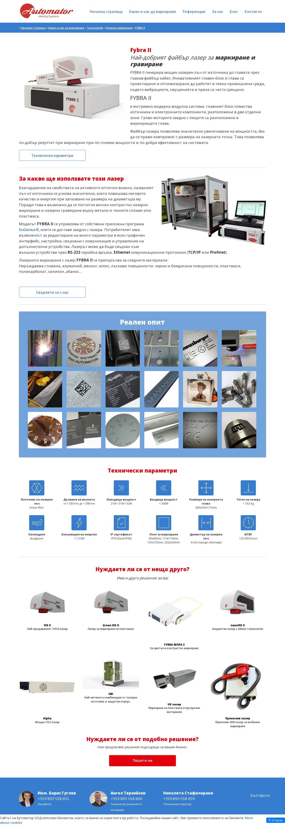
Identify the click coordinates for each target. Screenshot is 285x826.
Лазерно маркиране (119, 28)
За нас (217, 11)
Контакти (253, 11)
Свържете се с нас (52, 292)
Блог (234, 11)
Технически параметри (52, 155)
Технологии (95, 28)
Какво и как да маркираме (152, 11)
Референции (194, 11)
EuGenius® (29, 229)
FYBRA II (140, 28)
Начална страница (106, 11)
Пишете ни (142, 760)
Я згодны (276, 820)
